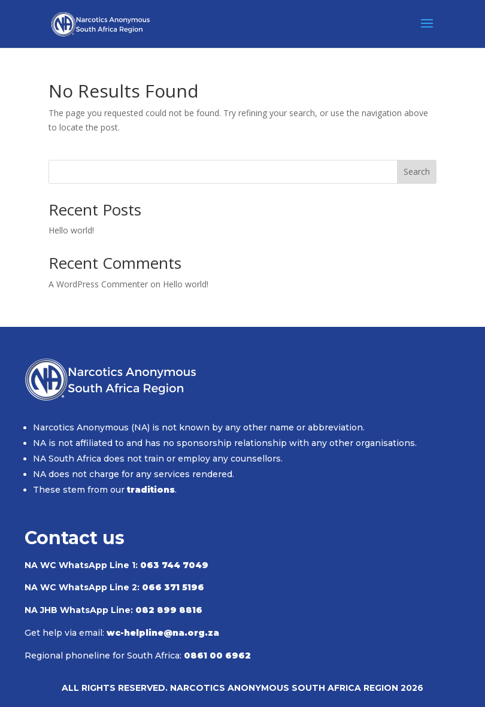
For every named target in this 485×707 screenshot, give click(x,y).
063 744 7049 (174, 565)
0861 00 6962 (217, 655)
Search (417, 171)
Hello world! (71, 230)
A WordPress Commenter (98, 284)
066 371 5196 (173, 587)
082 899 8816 (168, 610)
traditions (151, 489)
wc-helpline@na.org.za (163, 632)
